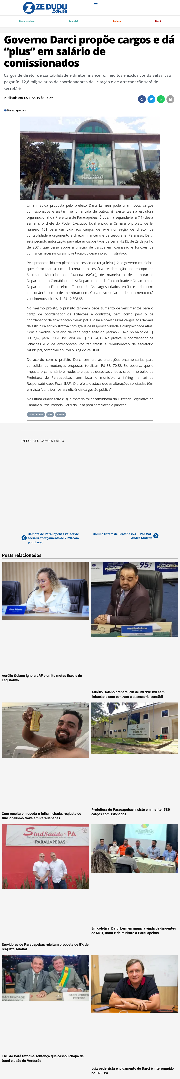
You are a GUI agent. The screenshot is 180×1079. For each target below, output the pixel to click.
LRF (50, 415)
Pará (157, 21)
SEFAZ (60, 415)
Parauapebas (27, 21)
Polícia (116, 21)
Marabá (73, 21)
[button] (142, 100)
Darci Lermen (35, 415)
